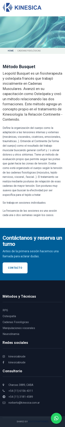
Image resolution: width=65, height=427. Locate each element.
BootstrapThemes (38, 421)
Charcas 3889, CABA (18, 385)
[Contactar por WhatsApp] (56, 418)
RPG (5, 310)
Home (11, 51)
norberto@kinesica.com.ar (21, 402)
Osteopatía (9, 316)
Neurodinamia (11, 334)
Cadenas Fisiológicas (16, 322)
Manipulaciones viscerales (19, 328)
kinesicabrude (14, 356)
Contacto (15, 267)
